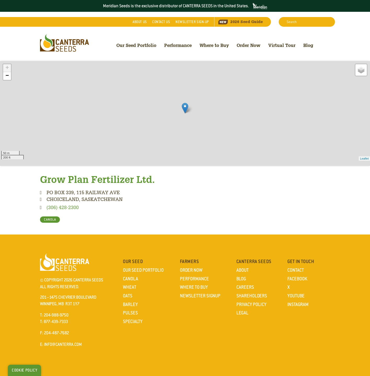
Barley (130, 304)
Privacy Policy (251, 304)
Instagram (298, 304)
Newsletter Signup (200, 296)
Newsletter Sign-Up (192, 22)
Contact (161, 21)
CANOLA (50, 219)
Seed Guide (240, 21)
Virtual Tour (281, 45)
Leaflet (364, 158)
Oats (127, 296)
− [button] (7, 76)
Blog (308, 45)
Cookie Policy (24, 370)
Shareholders (251, 296)
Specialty (133, 321)
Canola (130, 279)
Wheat (129, 287)
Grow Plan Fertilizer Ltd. (97, 179)
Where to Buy (214, 45)
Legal (242, 313)
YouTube (296, 296)
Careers (245, 287)
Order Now (248, 45)
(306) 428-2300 (63, 207)
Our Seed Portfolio (136, 45)
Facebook (297, 279)
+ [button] (7, 68)
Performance (178, 45)
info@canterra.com (63, 344)
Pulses (130, 313)
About (140, 21)
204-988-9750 (56, 315)
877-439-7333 (56, 321)
